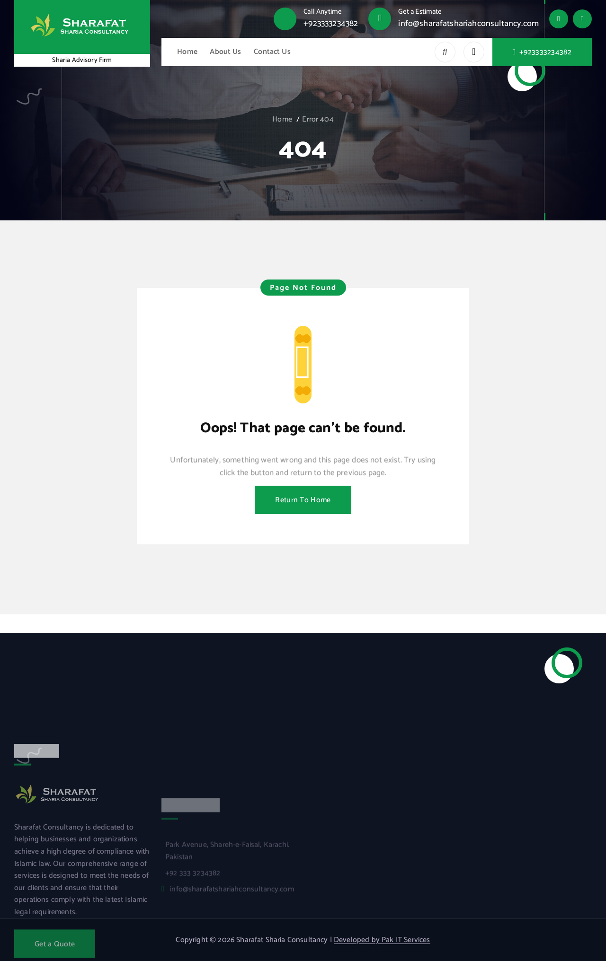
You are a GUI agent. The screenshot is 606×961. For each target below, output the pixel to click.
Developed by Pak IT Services (382, 940)
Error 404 (317, 119)
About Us (225, 51)
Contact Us (272, 51)
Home (187, 51)
